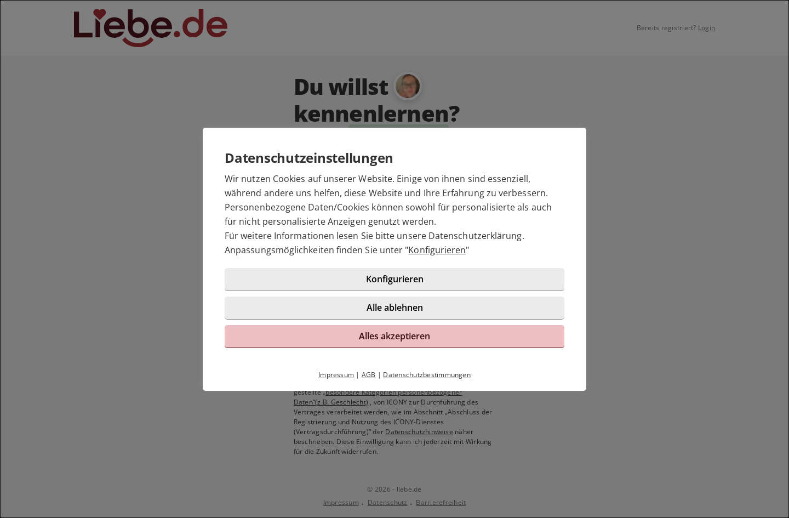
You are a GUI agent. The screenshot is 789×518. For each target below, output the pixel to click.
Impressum (336, 374)
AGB (369, 374)
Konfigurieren (437, 250)
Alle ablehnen (395, 307)
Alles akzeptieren (394, 336)
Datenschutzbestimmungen (427, 374)
